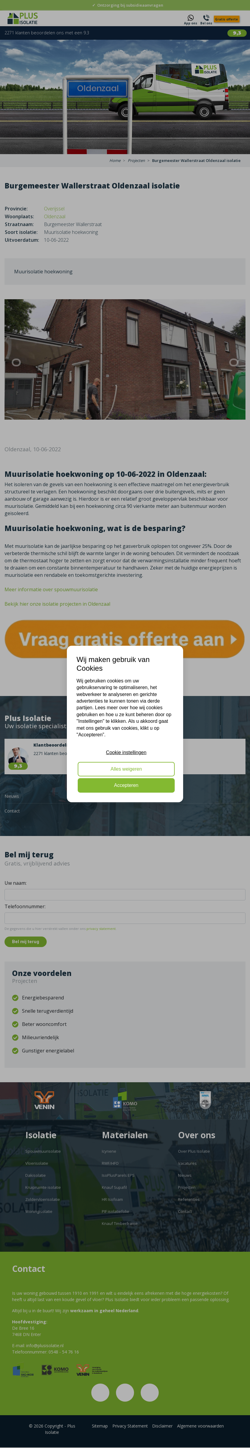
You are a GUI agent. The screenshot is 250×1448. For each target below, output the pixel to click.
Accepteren (126, 785)
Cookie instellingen (126, 752)
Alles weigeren (126, 769)
